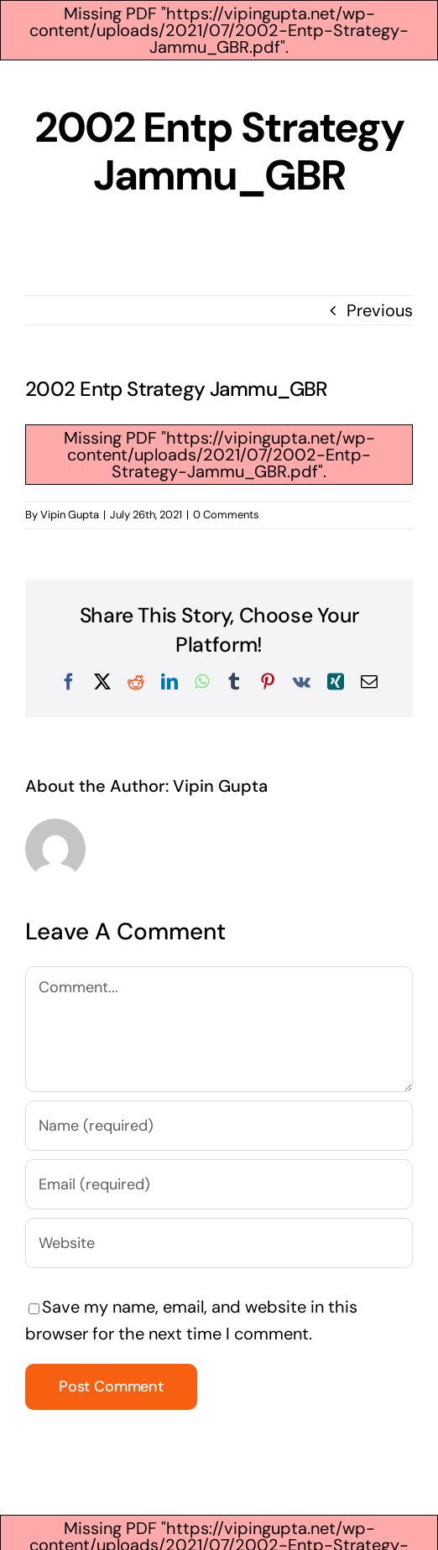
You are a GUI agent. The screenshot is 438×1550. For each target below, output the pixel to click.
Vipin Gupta (69, 514)
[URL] (219, 1243)
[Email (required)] (219, 1184)
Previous (380, 310)
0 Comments (226, 514)
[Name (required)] (219, 1125)
